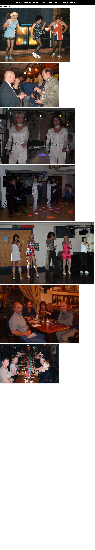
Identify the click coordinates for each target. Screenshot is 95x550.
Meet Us (27, 2)
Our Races (52, 2)
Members (74, 2)
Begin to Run (39, 2)
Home (19, 2)
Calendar (63, 2)
